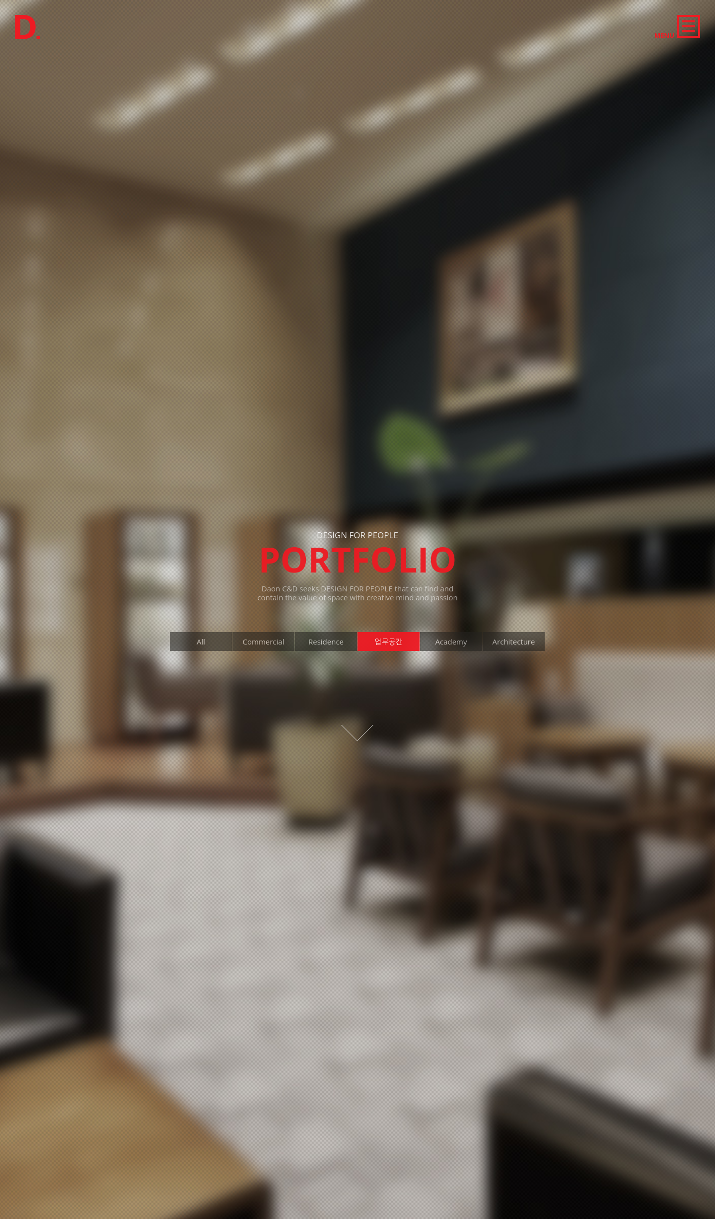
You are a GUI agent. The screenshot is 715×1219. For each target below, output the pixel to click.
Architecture (454, 10)
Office (370, 10)
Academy (407, 10)
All (246, 10)
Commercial (282, 10)
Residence (330, 10)
